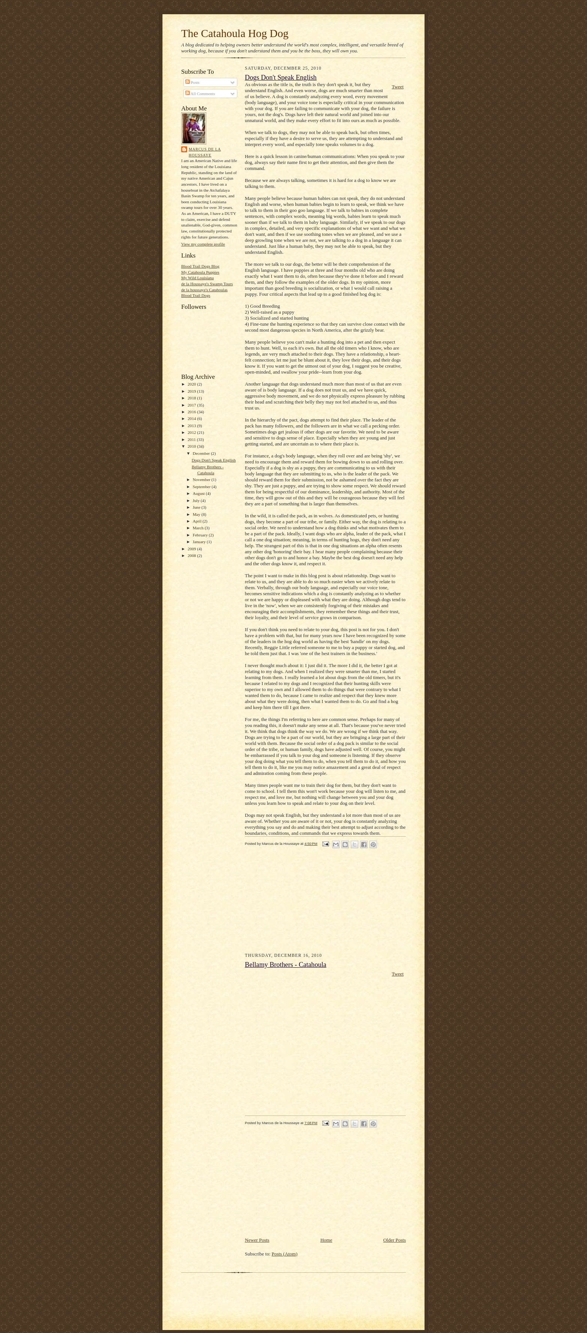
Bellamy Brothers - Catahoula (285, 964)
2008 (192, 555)
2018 (192, 398)
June (197, 507)
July (197, 500)
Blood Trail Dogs (195, 295)
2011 (192, 439)
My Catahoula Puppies (200, 272)
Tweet (398, 86)
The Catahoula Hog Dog (235, 33)
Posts (192, 82)
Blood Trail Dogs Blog (200, 266)
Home (326, 1240)
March (199, 528)
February (201, 535)
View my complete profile (203, 244)
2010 (192, 446)
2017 (192, 405)
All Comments (200, 93)
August (199, 493)
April (198, 521)
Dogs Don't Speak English (214, 460)
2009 (192, 549)
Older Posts (394, 1240)
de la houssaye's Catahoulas (204, 289)
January (200, 541)
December (202, 453)
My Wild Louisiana (197, 278)
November (202, 479)
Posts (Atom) (285, 1254)
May (197, 514)
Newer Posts (257, 1240)
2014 (192, 418)
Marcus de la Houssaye (205, 152)
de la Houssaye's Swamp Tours (207, 283)
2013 (192, 425)
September (202, 486)
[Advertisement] (301, 905)
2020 (192, 384)
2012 (192, 432)
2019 (192, 391)
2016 (192, 412)
